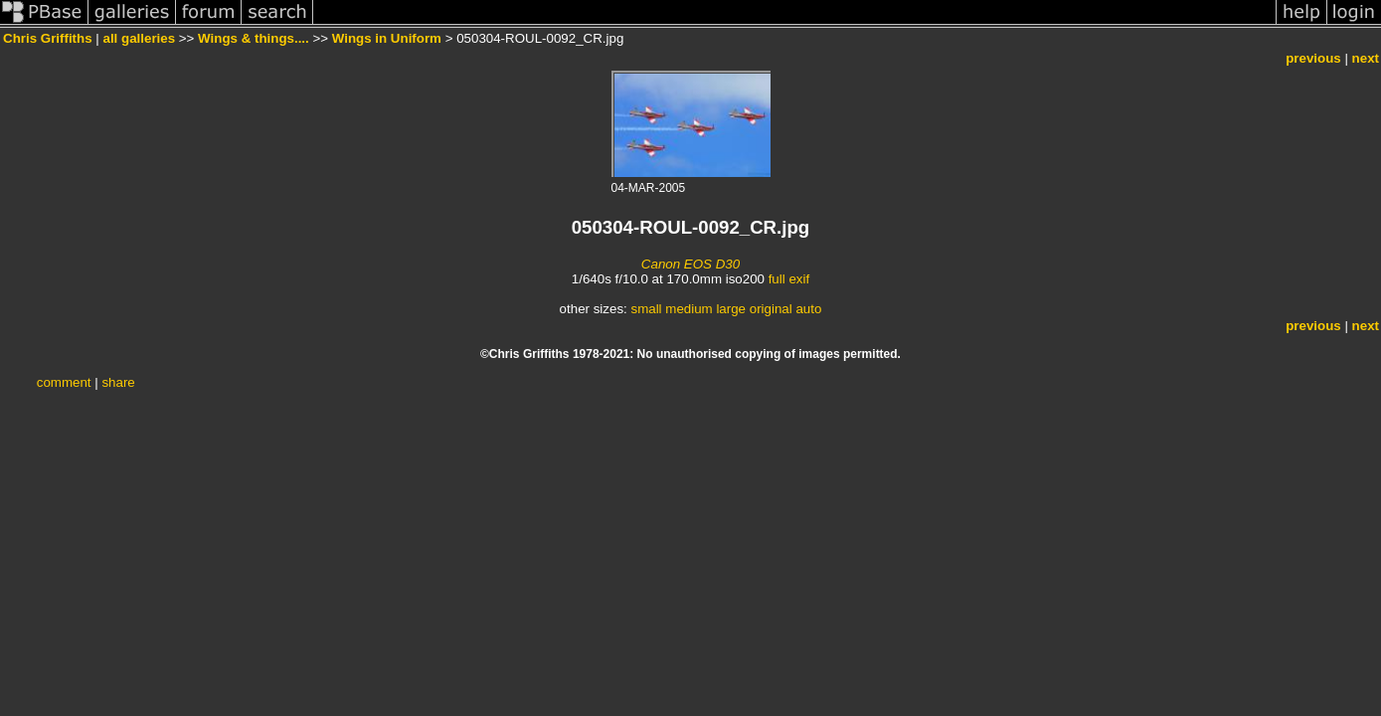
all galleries (138, 38)
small (645, 308)
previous (1313, 58)
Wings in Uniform (386, 38)
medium (688, 308)
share (117, 382)
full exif (789, 278)
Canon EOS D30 (690, 264)
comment (64, 382)
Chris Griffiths (47, 38)
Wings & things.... (253, 38)
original (771, 308)
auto (808, 308)
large (731, 308)
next (1365, 58)
